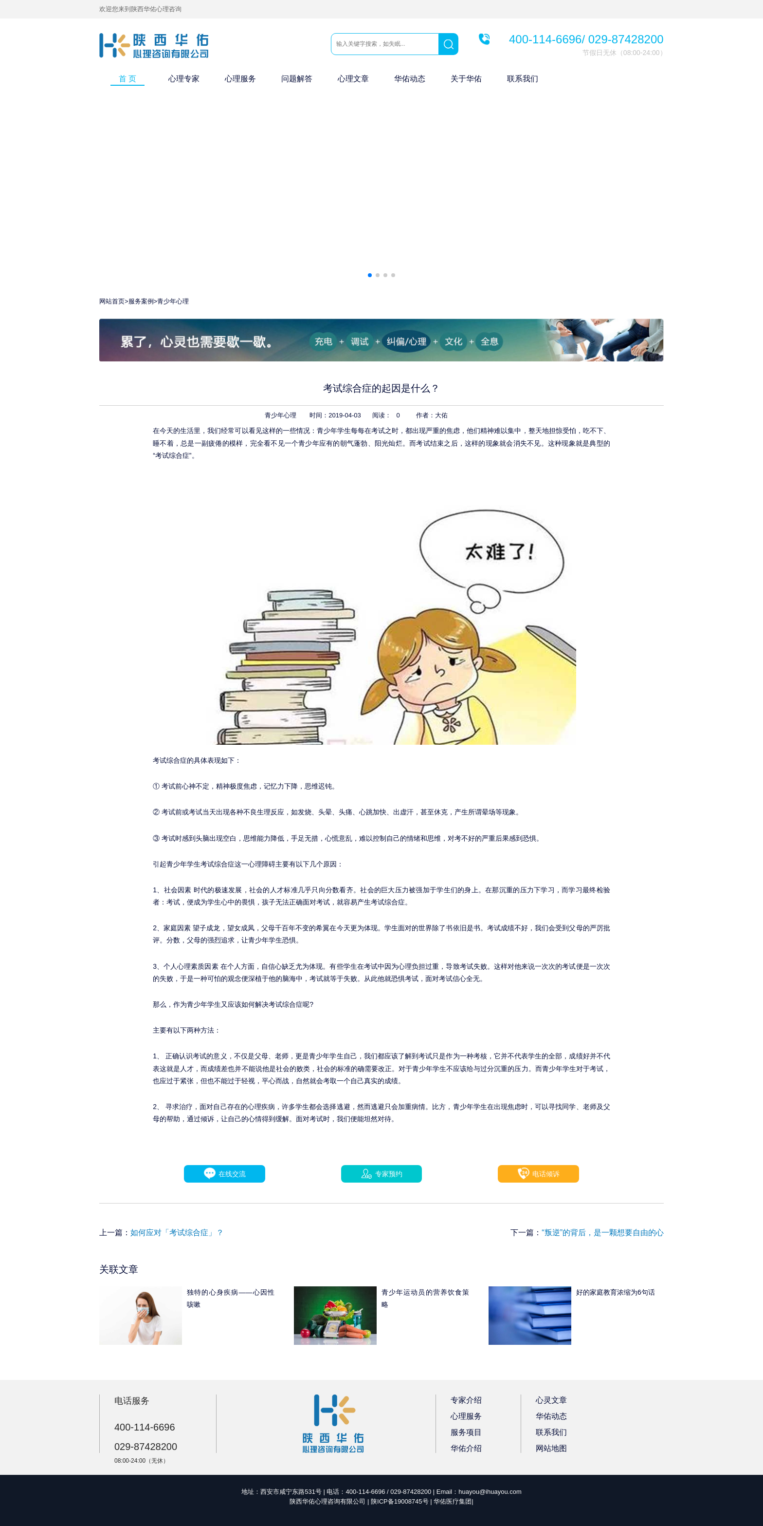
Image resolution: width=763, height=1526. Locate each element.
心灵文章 (551, 1400)
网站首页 (112, 301)
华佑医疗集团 (453, 1501)
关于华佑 (466, 79)
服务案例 (141, 301)
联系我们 (522, 79)
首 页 (127, 79)
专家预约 (382, 1174)
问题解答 (296, 79)
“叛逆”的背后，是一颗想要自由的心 (603, 1232)
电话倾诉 (538, 1173)
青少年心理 (173, 301)
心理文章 (353, 79)
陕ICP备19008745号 (400, 1501)
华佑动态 (409, 79)
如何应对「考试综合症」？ (177, 1232)
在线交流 (224, 1173)
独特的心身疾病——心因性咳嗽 (230, 1298)
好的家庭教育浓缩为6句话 (615, 1292)
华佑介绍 (466, 1448)
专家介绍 (466, 1400)
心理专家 (184, 79)
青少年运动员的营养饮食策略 (425, 1298)
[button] (370, 275)
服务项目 (466, 1432)
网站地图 (551, 1448)
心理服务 (240, 79)
